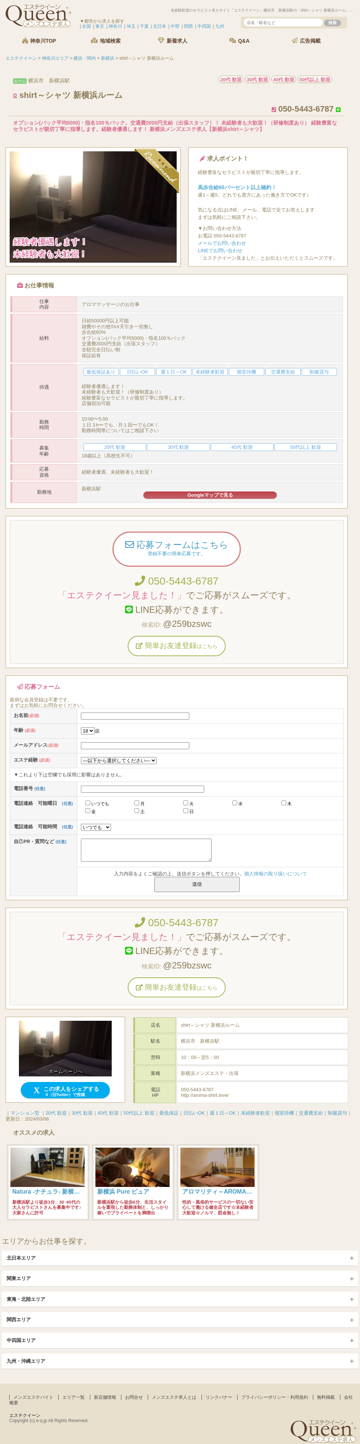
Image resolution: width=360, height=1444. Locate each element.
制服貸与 (337, 1113)
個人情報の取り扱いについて (275, 873)
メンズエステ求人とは (174, 1397)
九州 (219, 26)
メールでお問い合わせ (222, 243)
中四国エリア (21, 1340)
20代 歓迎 (56, 1113)
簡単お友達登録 (176, 645)
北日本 (159, 26)
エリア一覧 (73, 1397)
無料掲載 (326, 1397)
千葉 (144, 26)
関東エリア (19, 1278)
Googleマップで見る (210, 495)
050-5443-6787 (177, 581)
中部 (175, 26)
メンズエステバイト (33, 1397)
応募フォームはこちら (176, 549)
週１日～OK (223, 1113)
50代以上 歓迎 (139, 1113)
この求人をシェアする (65, 1091)
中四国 (204, 26)
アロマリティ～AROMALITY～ (223, 1191)
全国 (86, 26)
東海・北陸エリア (26, 1299)
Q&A (239, 40)
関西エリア (19, 1319)
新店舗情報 (105, 1397)
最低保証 (169, 1113)
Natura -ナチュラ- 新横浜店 (49, 1191)
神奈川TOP (39, 40)
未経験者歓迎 (255, 1113)
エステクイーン (24, 1415)
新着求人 (172, 40)
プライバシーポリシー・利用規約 (274, 1397)
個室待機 (284, 1113)
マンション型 (24, 1113)
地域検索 (106, 40)
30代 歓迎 (82, 1113)
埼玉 (131, 26)
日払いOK (194, 1113)
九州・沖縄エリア (26, 1361)
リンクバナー (219, 1397)
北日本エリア (21, 1258)
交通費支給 (311, 1113)
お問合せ (134, 1397)
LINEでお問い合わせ (220, 250)
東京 (99, 26)
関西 (188, 26)
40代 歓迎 (108, 1113)
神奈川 (115, 26)
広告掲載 (306, 40)
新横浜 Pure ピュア (123, 1191)
